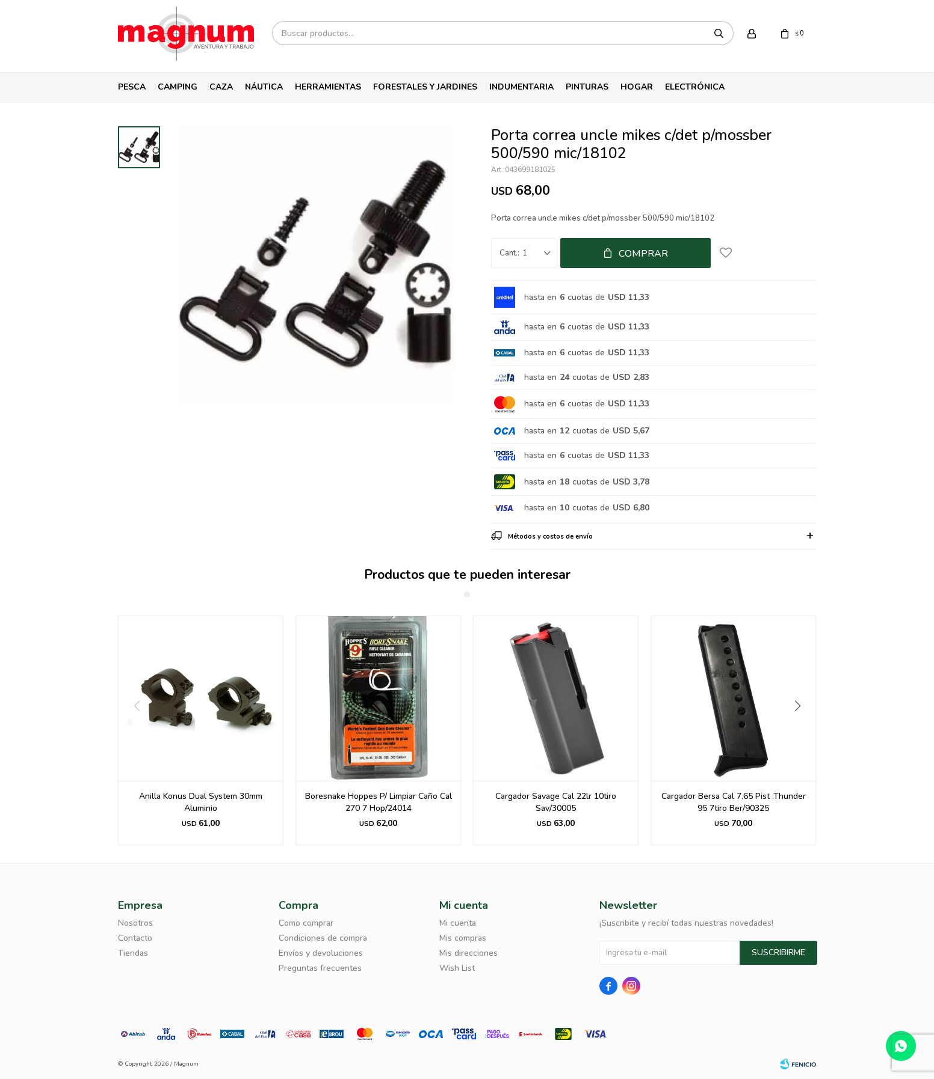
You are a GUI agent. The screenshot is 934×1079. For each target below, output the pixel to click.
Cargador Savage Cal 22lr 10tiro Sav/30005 (555, 802)
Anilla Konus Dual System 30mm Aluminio (200, 802)
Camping (177, 87)
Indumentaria (521, 87)
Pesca (132, 87)
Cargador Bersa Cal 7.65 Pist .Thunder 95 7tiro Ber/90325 (733, 802)
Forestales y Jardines (425, 87)
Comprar (643, 253)
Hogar (636, 87)
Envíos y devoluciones (321, 953)
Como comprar (306, 923)
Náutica (264, 87)
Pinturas (587, 87)
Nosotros (135, 923)
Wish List (457, 968)
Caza (221, 87)
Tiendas (133, 953)
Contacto (135, 938)
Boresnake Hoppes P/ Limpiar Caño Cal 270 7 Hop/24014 (378, 802)
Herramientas (328, 87)
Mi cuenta (457, 923)
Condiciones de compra (323, 938)
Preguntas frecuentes (320, 968)
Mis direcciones (468, 953)
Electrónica (695, 87)
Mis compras (462, 938)
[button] (802, 730)
